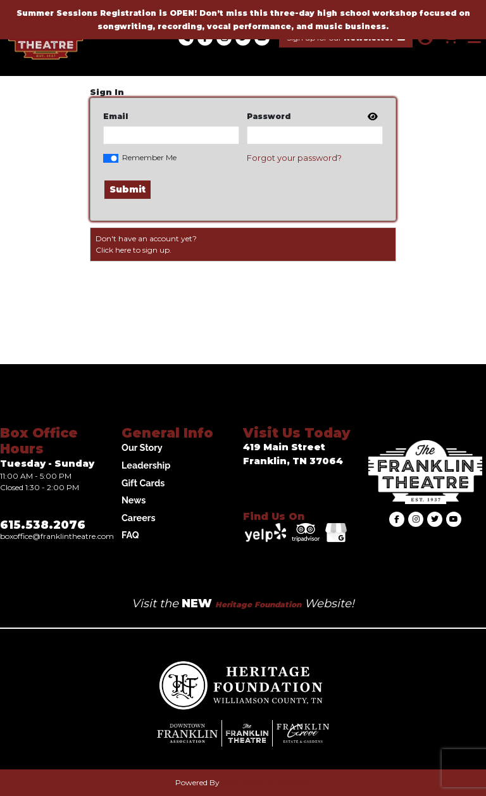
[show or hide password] (371, 117)
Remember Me (149, 157)
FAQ (130, 534)
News (134, 500)
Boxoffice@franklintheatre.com (57, 536)
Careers (139, 517)
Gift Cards (143, 482)
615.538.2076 (42, 525)
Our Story (142, 447)
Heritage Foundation (258, 604)
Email (115, 116)
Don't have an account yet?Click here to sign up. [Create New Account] (146, 244)
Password (268, 116)
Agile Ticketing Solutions (266, 782)
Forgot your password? (294, 158)
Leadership (146, 465)
